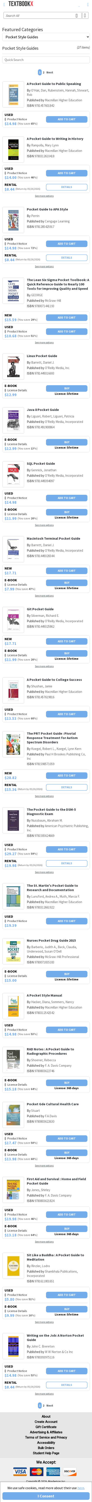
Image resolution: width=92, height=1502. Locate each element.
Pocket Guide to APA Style (47, 209)
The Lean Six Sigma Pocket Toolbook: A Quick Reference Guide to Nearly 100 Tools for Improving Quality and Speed (58, 284)
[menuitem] (79, 4)
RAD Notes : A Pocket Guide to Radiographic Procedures (50, 1051)
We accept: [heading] (46, 1462)
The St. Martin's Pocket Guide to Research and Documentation (52, 887)
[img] (20, 1471)
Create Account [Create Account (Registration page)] (46, 1422)
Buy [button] (66, 388)
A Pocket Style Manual (44, 995)
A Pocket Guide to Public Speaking (54, 83)
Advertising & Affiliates (46, 1432)
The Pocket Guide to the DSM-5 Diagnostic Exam (51, 811)
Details (66, 187)
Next (49, 72)
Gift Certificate (46, 1427)
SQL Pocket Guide (41, 463)
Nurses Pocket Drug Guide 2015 (51, 940)
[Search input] (46, 15)
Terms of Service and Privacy (46, 1437)
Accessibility (46, 1443)
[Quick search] (46, 59)
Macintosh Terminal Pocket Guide (53, 538)
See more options (44, 195)
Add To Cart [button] (67, 119)
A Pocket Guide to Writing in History (55, 138)
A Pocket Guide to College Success (54, 679)
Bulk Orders (46, 1448)
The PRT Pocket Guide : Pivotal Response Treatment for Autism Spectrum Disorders (52, 737)
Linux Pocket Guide (42, 356)
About (46, 1417)
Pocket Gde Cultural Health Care (53, 1104)
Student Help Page (46, 1453)
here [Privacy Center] (80, 1488)
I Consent (46, 1496)
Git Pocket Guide (40, 609)
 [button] (4, 4)
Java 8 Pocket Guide (43, 409)
